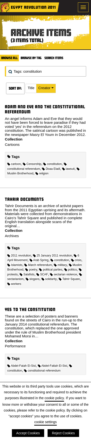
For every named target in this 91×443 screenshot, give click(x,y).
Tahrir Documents (24, 199)
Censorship (32, 164)
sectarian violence (63, 274)
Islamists (14, 265)
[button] (31, 88)
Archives (12, 236)
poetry (31, 269)
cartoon (14, 164)
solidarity (49, 279)
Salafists (27, 274)
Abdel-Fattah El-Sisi (52, 365)
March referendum (38, 265)
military (60, 265)
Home (5, 7)
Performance (15, 346)
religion (42, 173)
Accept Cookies (28, 433)
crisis (76, 260)
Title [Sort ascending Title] (31, 88)
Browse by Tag (31, 58)
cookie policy (54, 398)
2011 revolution (19, 255)
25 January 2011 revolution (52, 255)
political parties (50, 269)
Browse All (9, 58)
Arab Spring (39, 260)
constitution (52, 164)
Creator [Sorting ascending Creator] (44, 88)
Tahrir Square (69, 279)
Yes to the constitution (30, 309)
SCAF (42, 274)
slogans (33, 279)
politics (70, 269)
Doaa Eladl (51, 169)
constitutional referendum (42, 370)
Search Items (53, 58)
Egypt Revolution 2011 (33, 7)
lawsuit (68, 169)
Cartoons (12, 144)
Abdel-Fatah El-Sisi (21, 365)
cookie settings (45, 422)
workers (14, 284)
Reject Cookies (63, 433)
